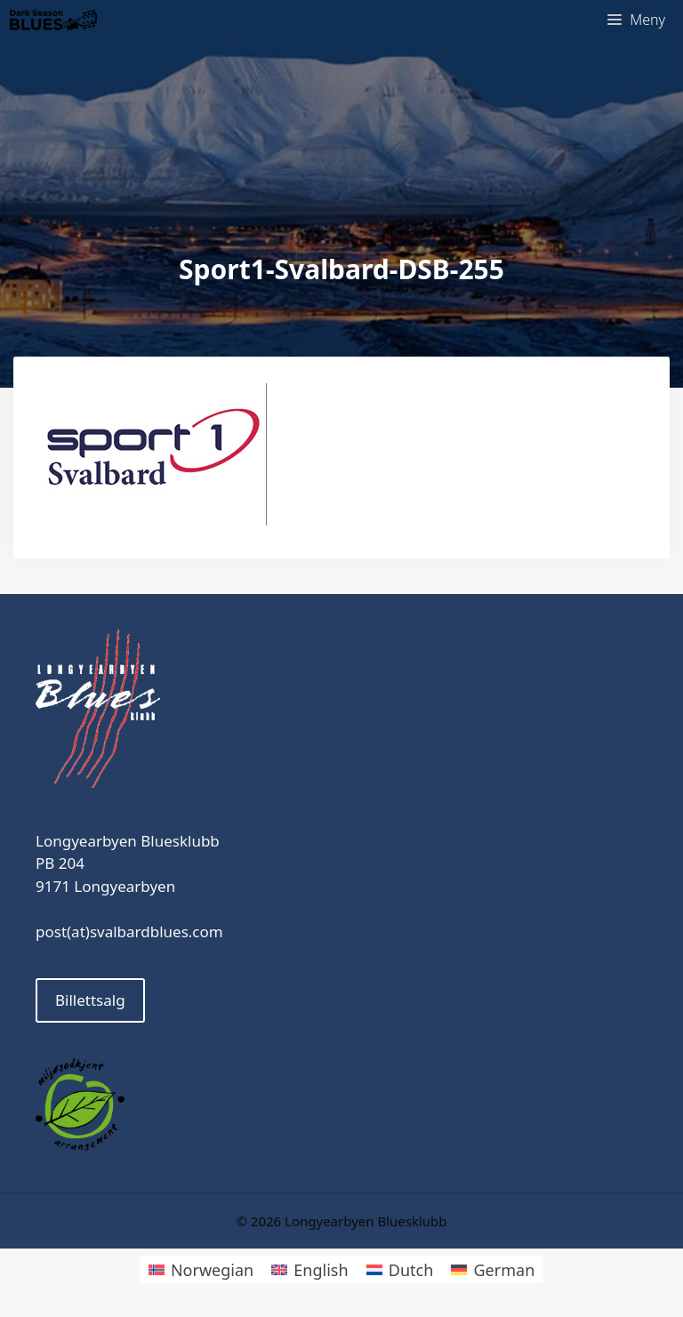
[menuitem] (201, 1269)
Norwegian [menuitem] (212, 1270)
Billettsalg (90, 1000)
